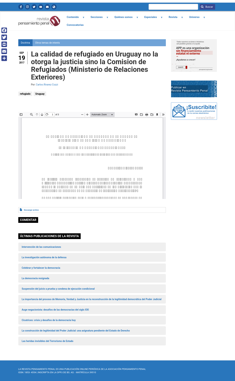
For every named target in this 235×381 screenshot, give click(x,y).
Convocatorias (75, 25)
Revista (174, 18)
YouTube (40, 6)
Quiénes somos (124, 18)
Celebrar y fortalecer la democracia (41, 267)
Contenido (74, 18)
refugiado (25, 93)
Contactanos (47, 6)
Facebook (21, 6)
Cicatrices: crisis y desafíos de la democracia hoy (49, 320)
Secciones (98, 18)
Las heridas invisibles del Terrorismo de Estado (47, 341)
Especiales (151, 18)
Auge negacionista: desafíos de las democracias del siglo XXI (55, 309)
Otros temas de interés (47, 42)
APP (54, 6)
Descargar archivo (31, 210)
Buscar (209, 6)
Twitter (34, 6)
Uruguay (39, 93)
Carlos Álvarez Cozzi (47, 84)
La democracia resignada (35, 278)
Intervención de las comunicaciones (41, 247)
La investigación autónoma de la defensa (44, 257)
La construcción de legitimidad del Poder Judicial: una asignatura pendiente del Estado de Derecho (76, 330)
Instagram (27, 6)
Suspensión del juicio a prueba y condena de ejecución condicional (58, 288)
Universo (195, 18)
